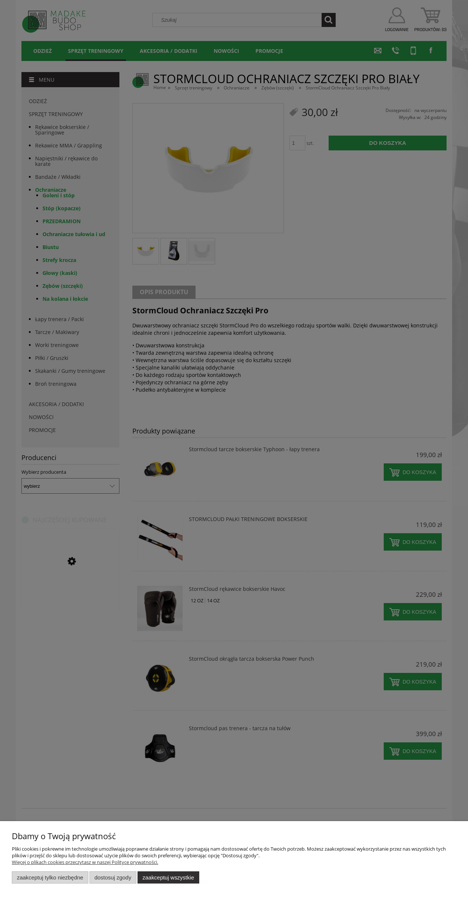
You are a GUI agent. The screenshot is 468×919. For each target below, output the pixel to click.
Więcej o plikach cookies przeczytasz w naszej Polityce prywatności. (85, 862)
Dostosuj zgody (112, 877)
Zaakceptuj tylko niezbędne (50, 877)
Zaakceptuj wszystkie (168, 877)
